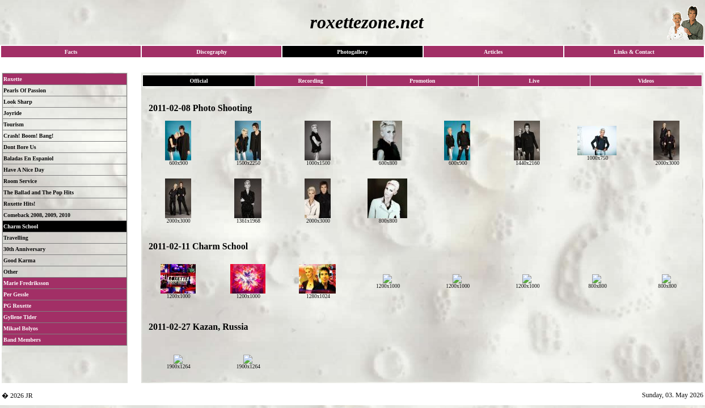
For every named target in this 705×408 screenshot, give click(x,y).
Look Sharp (17, 102)
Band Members (22, 340)
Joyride (12, 113)
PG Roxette (17, 306)
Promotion (422, 81)
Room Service (20, 181)
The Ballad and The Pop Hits (38, 192)
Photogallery (352, 52)
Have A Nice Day (23, 170)
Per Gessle (16, 294)
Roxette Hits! (19, 204)
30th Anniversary (24, 249)
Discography (211, 52)
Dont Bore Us (19, 147)
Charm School (20, 226)
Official (198, 81)
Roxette (12, 79)
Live (534, 81)
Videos (646, 81)
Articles (493, 52)
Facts (71, 52)
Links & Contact (634, 52)
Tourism (13, 124)
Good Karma (19, 260)
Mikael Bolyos (20, 328)
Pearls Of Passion (24, 90)
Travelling (15, 238)
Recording (310, 81)
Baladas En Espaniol (28, 158)
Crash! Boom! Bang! (28, 136)
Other (10, 272)
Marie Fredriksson (26, 283)
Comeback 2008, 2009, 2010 (36, 215)
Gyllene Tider (20, 317)
